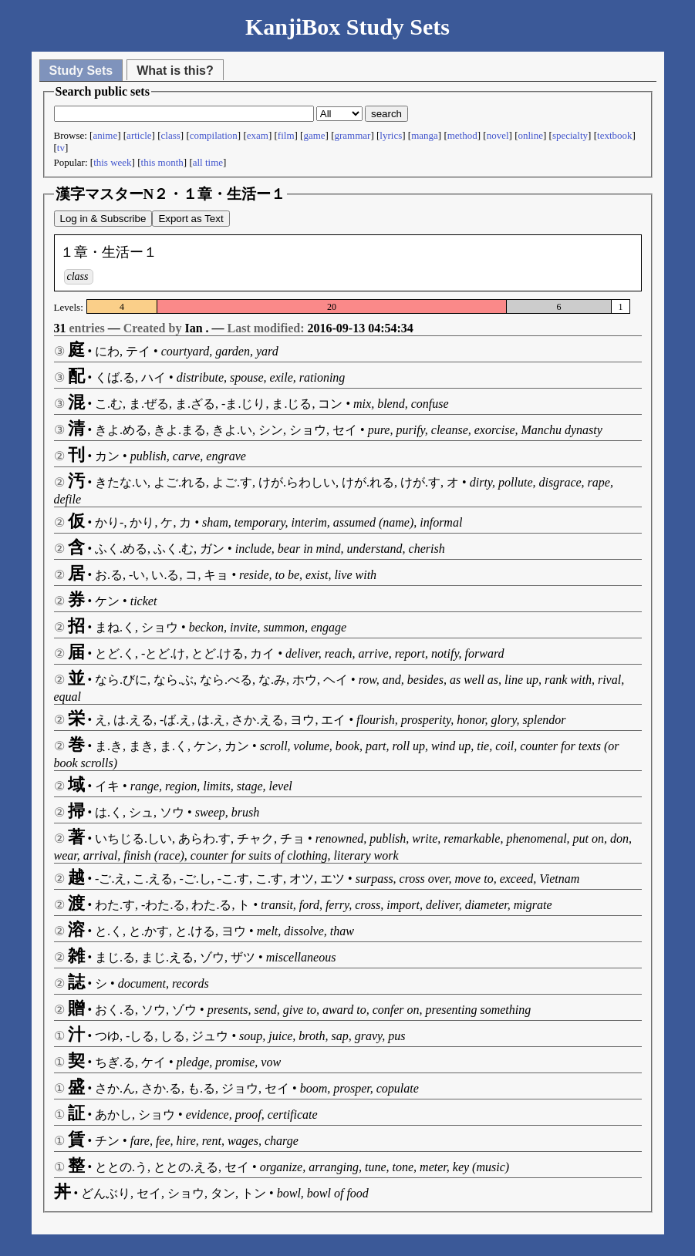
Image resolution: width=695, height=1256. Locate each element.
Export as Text (190, 218)
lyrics (391, 135)
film (286, 135)
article (139, 135)
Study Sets (81, 70)
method (462, 135)
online (530, 135)
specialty (570, 135)
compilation (214, 135)
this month (162, 162)
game (314, 135)
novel (498, 135)
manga (424, 135)
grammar (353, 135)
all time (208, 162)
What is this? (175, 70)
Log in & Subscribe (103, 218)
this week (112, 162)
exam (257, 135)
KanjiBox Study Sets (347, 26)
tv (61, 147)
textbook (615, 135)
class (170, 135)
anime (105, 135)
